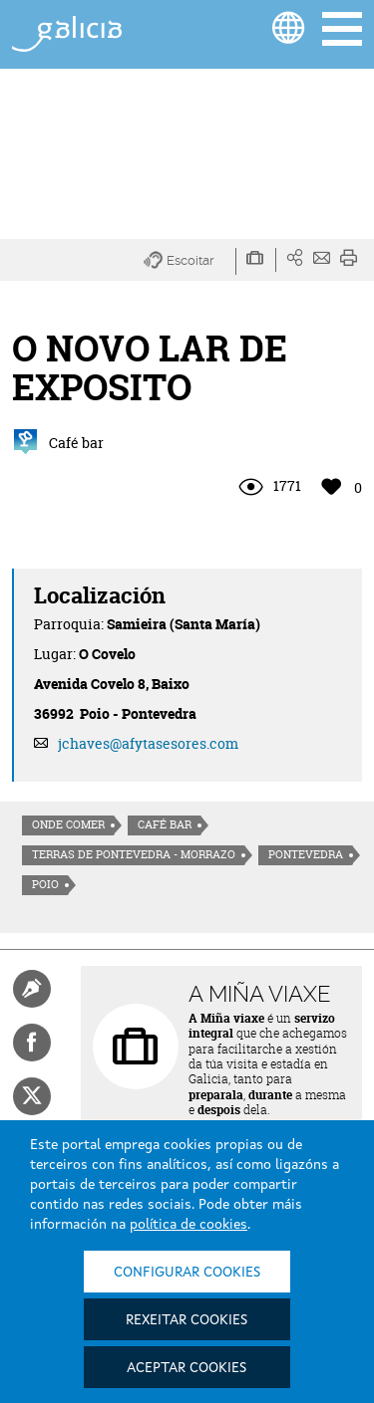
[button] (190, 261)
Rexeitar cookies (186, 1320)
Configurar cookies (187, 1273)
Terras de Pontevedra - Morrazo (133, 854)
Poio (45, 884)
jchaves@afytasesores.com (148, 743)
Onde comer (68, 824)
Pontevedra (305, 854)
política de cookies (188, 1225)
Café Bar (164, 824)
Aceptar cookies (186, 1368)
